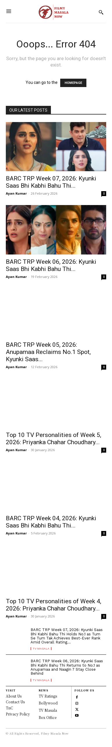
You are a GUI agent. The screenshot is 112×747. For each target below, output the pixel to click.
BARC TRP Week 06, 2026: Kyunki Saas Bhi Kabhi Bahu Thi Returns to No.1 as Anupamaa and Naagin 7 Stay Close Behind (67, 667)
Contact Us (15, 701)
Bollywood (48, 702)
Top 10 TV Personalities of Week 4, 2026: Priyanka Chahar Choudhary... (53, 605)
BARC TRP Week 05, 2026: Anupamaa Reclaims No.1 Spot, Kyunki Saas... (48, 352)
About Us (14, 695)
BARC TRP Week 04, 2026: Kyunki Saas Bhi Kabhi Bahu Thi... (51, 522)
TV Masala (41, 648)
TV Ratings (48, 695)
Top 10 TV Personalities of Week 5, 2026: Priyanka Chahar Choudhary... (53, 438)
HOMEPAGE (73, 83)
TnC (9, 707)
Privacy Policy (18, 713)
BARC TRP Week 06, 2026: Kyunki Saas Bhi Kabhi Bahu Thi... (51, 265)
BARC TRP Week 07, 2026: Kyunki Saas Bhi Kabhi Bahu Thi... (51, 182)
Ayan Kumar (16, 193)
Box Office (47, 717)
